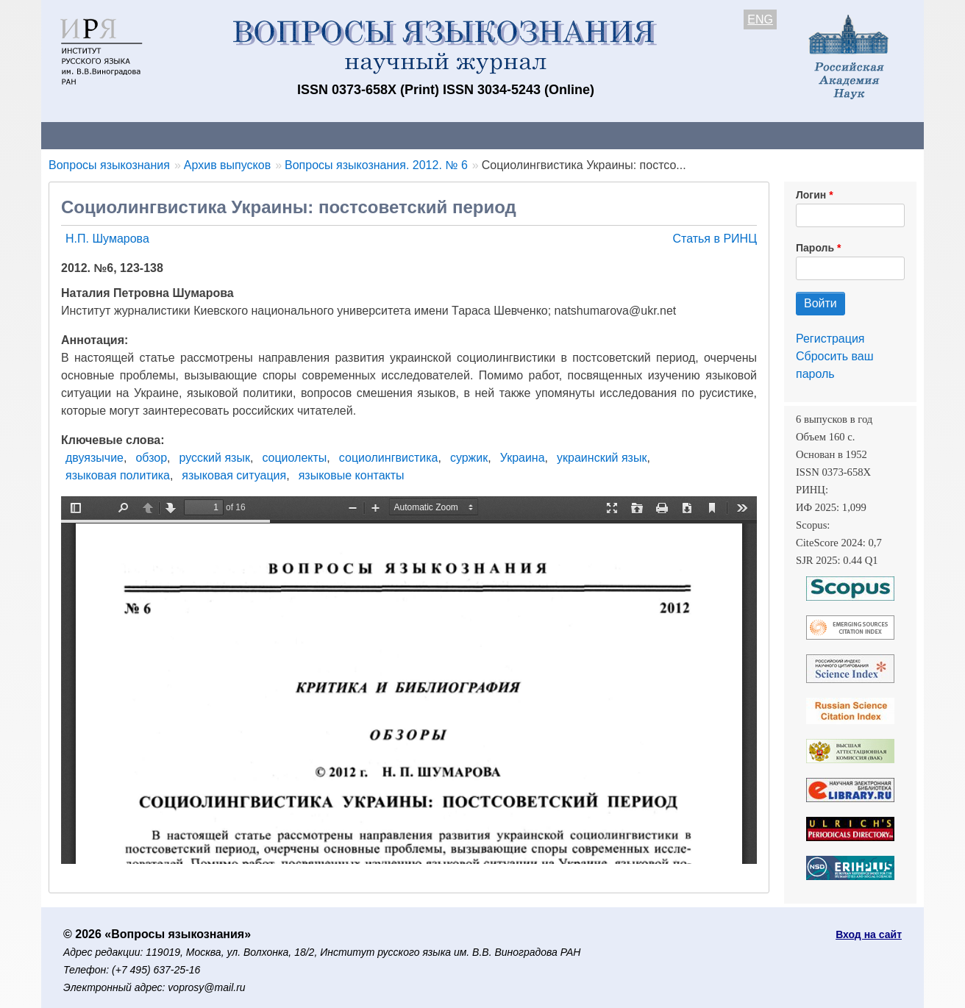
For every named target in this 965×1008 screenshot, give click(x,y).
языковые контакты (352, 475)
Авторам (248, 135)
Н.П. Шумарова (107, 238)
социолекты (294, 457)
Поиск (784, 135)
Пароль (815, 248)
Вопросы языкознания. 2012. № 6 (376, 165)
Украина (522, 457)
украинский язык (602, 457)
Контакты (169, 135)
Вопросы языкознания (109, 165)
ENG (760, 19)
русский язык (214, 457)
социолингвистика (388, 457)
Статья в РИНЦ (714, 238)
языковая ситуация (234, 475)
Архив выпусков (453, 135)
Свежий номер (340, 135)
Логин (811, 195)
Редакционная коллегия (673, 135)
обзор (151, 457)
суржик (469, 457)
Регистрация (830, 338)
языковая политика (117, 475)
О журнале (85, 135)
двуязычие (94, 457)
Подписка (553, 135)
